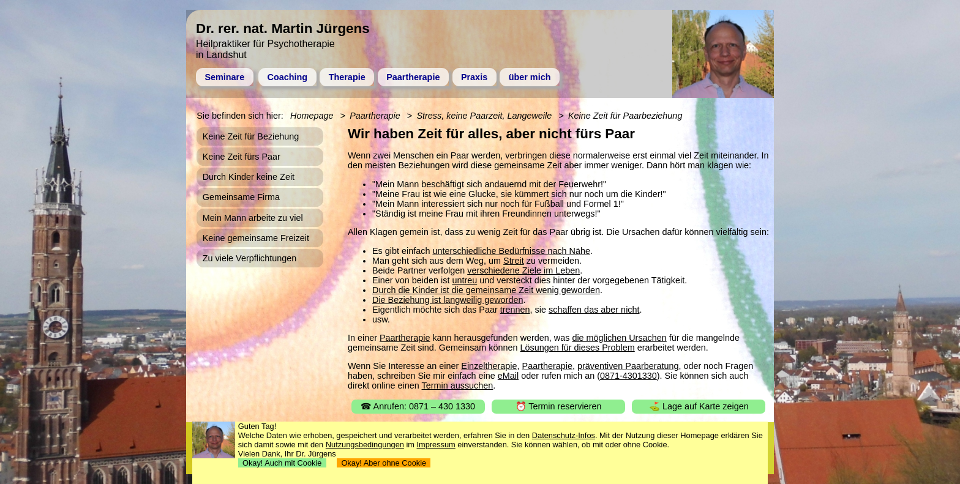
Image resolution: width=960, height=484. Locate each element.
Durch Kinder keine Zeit (248, 177)
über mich (530, 77)
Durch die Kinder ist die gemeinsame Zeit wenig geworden (486, 290)
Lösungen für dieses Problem (577, 347)
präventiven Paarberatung (628, 366)
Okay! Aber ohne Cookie (383, 462)
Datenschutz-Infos (563, 435)
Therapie (347, 77)
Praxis (474, 77)
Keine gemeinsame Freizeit (256, 238)
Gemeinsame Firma (241, 197)
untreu (464, 280)
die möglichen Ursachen (619, 338)
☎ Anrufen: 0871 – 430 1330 (418, 406)
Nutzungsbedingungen (365, 444)
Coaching (288, 77)
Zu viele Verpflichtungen (250, 258)
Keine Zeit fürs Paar (241, 157)
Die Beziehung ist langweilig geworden (447, 300)
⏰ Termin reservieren (559, 406)
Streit (513, 261)
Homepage (311, 116)
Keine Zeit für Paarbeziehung (625, 116)
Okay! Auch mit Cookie (282, 462)
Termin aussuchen (457, 385)
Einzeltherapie (489, 366)
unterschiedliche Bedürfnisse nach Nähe (511, 251)
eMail (508, 376)
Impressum (436, 444)
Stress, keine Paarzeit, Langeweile (484, 116)
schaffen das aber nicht (594, 310)
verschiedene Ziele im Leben (523, 270)
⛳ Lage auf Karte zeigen (699, 406)
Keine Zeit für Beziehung (251, 136)
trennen (515, 310)
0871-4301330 (628, 376)
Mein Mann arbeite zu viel (253, 218)
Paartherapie (413, 77)
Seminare (224, 77)
